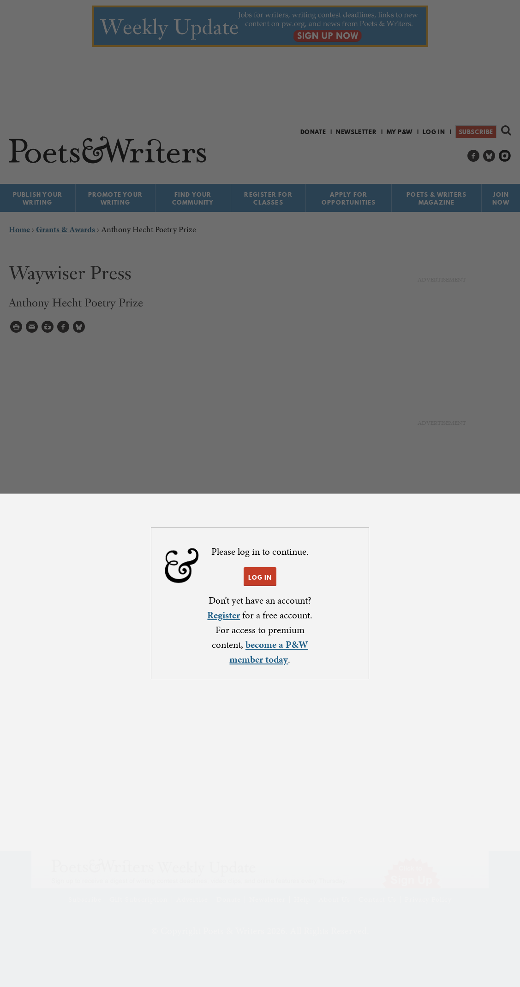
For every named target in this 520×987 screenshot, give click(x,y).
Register (223, 615)
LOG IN (260, 577)
